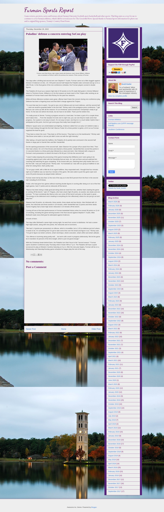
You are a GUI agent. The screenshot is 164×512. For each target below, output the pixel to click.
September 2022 (114, 321)
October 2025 (113, 221)
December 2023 (114, 277)
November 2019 (114, 400)
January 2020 (113, 392)
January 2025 (113, 241)
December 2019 (114, 396)
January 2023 (113, 305)
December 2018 (114, 440)
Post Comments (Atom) (68, 335)
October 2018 (113, 448)
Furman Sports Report (49, 10)
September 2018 (114, 452)
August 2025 (113, 229)
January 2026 (113, 210)
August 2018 (113, 456)
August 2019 (113, 412)
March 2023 (112, 297)
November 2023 (114, 281)
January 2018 (113, 475)
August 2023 (113, 293)
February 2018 (113, 471)
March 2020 (112, 384)
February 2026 (113, 206)
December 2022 (114, 309)
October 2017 (113, 487)
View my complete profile (117, 96)
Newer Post (31, 329)
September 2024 (114, 257)
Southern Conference (116, 129)
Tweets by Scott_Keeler (117, 188)
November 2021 (114, 345)
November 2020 (114, 376)
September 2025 (114, 225)
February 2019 (113, 432)
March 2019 (112, 428)
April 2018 (112, 464)
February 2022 (113, 333)
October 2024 (113, 253)
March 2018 (112, 467)
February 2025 (113, 237)
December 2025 (114, 214)
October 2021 (113, 348)
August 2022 (113, 325)
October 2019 (113, 404)
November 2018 (114, 444)
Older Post (96, 329)
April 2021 (112, 356)
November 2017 (114, 483)
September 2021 (114, 352)
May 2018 (112, 460)
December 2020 (114, 372)
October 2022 (113, 317)
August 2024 (113, 261)
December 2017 (114, 479)
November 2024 (114, 249)
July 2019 (112, 416)
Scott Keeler (127, 84)
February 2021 (113, 364)
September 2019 (114, 408)
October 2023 (113, 285)
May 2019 (112, 420)
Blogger (94, 507)
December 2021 (114, 341)
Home (63, 329)
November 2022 (114, 313)
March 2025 (112, 233)
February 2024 (113, 269)
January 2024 (113, 273)
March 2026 (112, 202)
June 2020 (112, 380)
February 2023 (113, 301)
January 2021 (113, 368)
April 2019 (112, 424)
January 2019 (113, 436)
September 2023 (114, 289)
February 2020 (113, 388)
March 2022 (112, 329)
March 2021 (112, 360)
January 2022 (113, 337)
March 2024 (112, 265)
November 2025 (114, 217)
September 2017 (114, 491)
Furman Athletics (114, 119)
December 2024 (114, 245)
